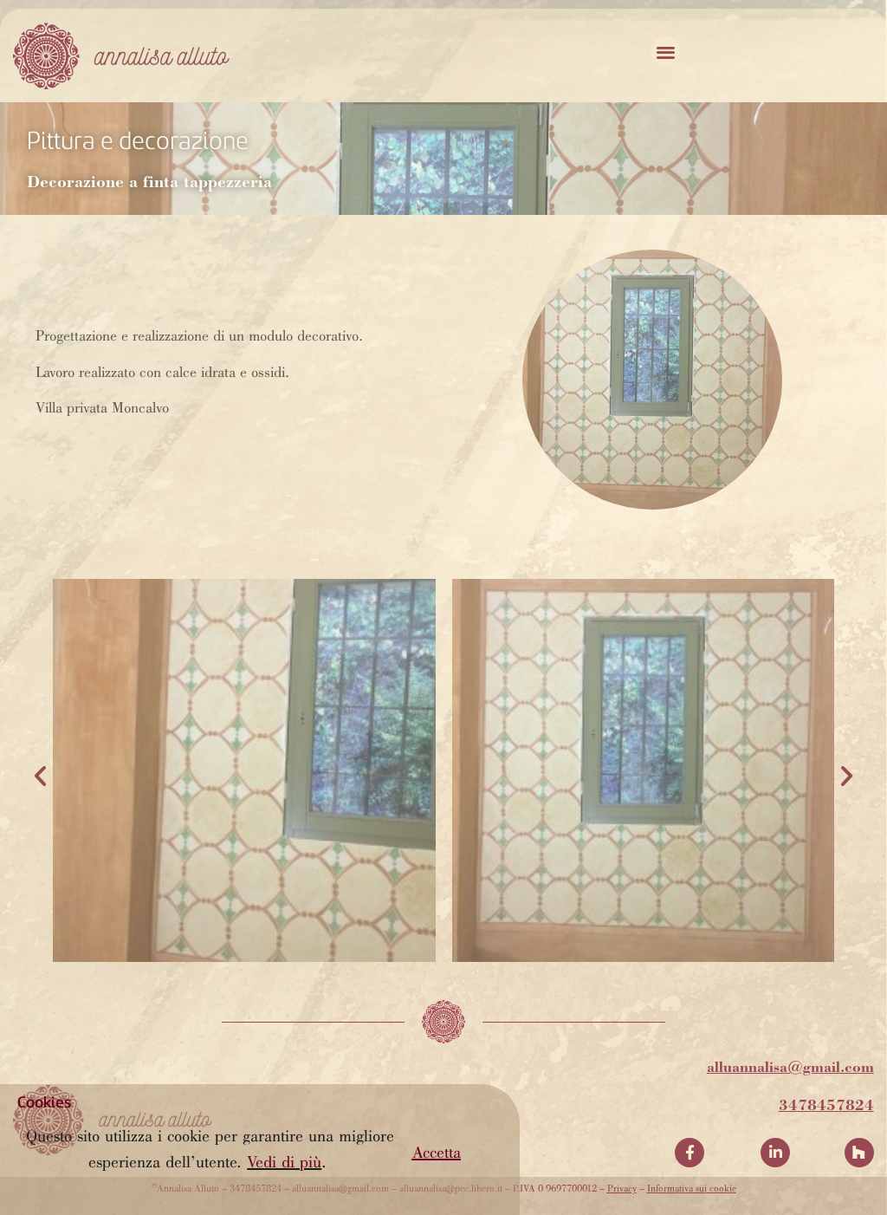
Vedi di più (284, 1163)
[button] (436, 1154)
